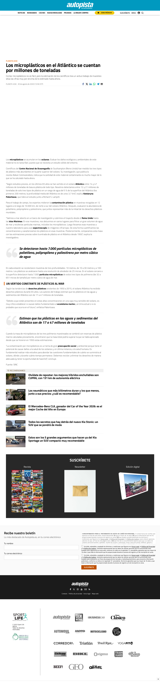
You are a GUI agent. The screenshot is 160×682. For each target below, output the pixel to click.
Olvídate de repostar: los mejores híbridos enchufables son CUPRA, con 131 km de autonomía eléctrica (63, 376)
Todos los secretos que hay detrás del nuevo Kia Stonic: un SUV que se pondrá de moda (63, 423)
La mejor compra (80, 12)
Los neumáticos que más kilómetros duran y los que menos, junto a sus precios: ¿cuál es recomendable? (63, 392)
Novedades (32, 12)
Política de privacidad (75, 593)
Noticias (21, 12)
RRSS (133, 13)
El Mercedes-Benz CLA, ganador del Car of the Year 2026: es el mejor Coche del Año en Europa (65, 407)
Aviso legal (86, 593)
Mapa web (95, 593)
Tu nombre (8, 543)
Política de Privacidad (117, 539)
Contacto (64, 593)
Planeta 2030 (11, 61)
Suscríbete (125, 13)
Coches (42, 12)
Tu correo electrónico (13, 553)
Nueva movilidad (54, 12)
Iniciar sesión (139, 12)
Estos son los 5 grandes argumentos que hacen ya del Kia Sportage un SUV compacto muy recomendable (62, 439)
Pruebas (67, 12)
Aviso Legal (104, 539)
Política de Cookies (133, 539)
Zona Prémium (104, 12)
